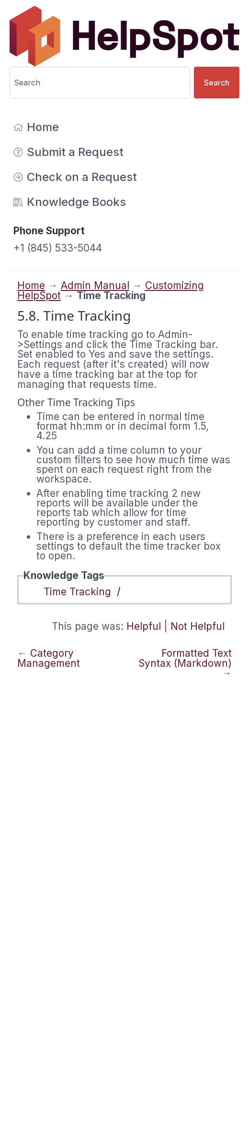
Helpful (143, 626)
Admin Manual (95, 285)
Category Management (48, 658)
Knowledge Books (69, 202)
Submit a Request (68, 152)
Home (36, 127)
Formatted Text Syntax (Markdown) (185, 658)
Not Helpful (197, 626)
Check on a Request (75, 177)
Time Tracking (77, 592)
